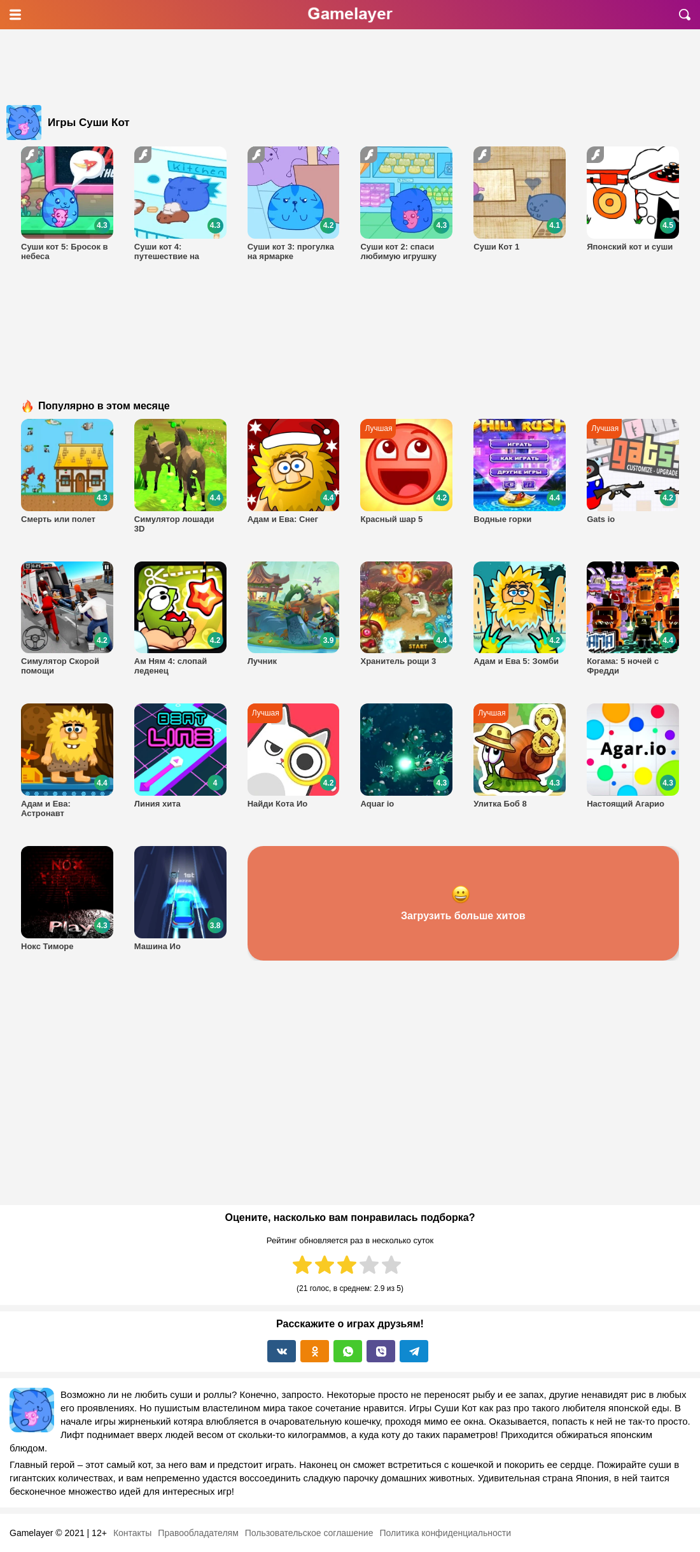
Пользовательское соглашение (309, 1533)
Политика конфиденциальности (445, 1533)
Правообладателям (198, 1533)
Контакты (132, 1533)
